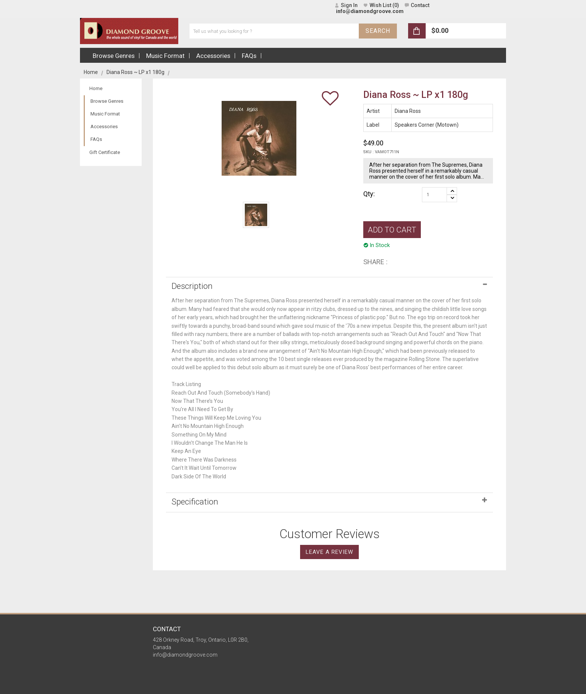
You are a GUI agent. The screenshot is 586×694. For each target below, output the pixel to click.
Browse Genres (106, 101)
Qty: (369, 194)
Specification (195, 501)
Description (192, 286)
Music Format (105, 114)
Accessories (104, 126)
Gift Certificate (104, 152)
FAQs (96, 139)
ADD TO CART (392, 229)
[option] (256, 215)
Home (91, 72)
